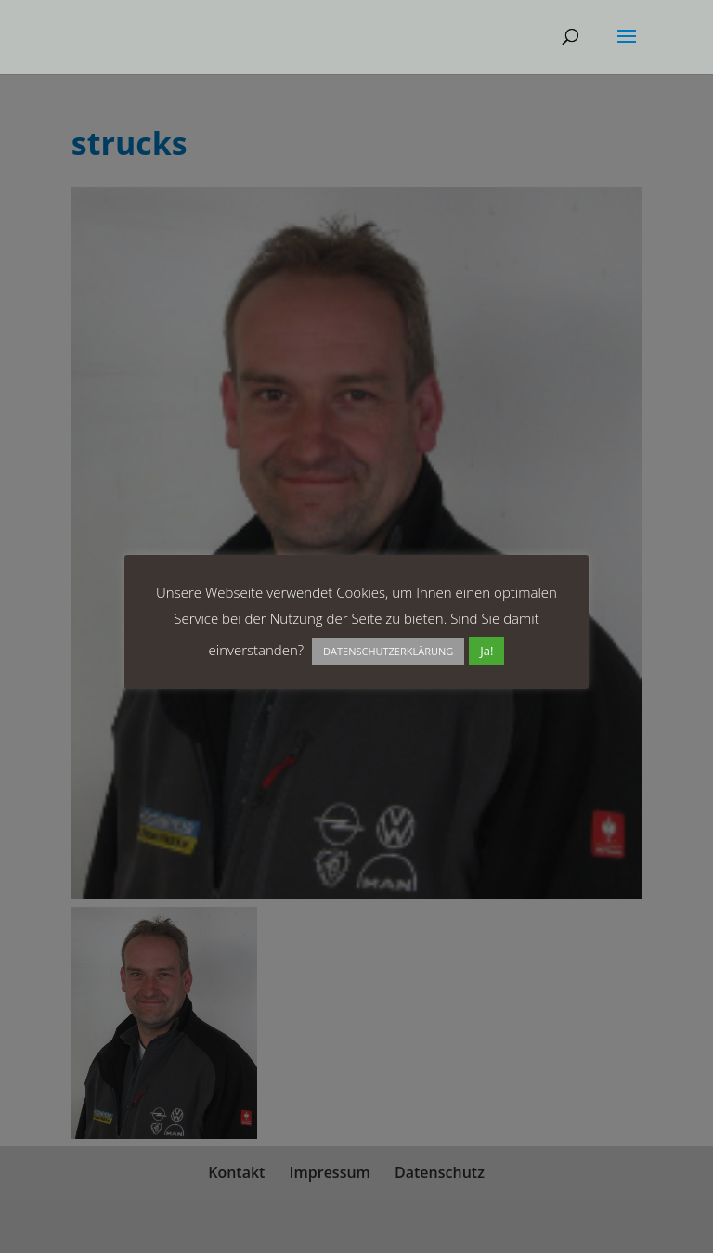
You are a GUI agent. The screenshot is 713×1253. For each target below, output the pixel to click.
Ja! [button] (486, 650)
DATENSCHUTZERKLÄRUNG (388, 651)
